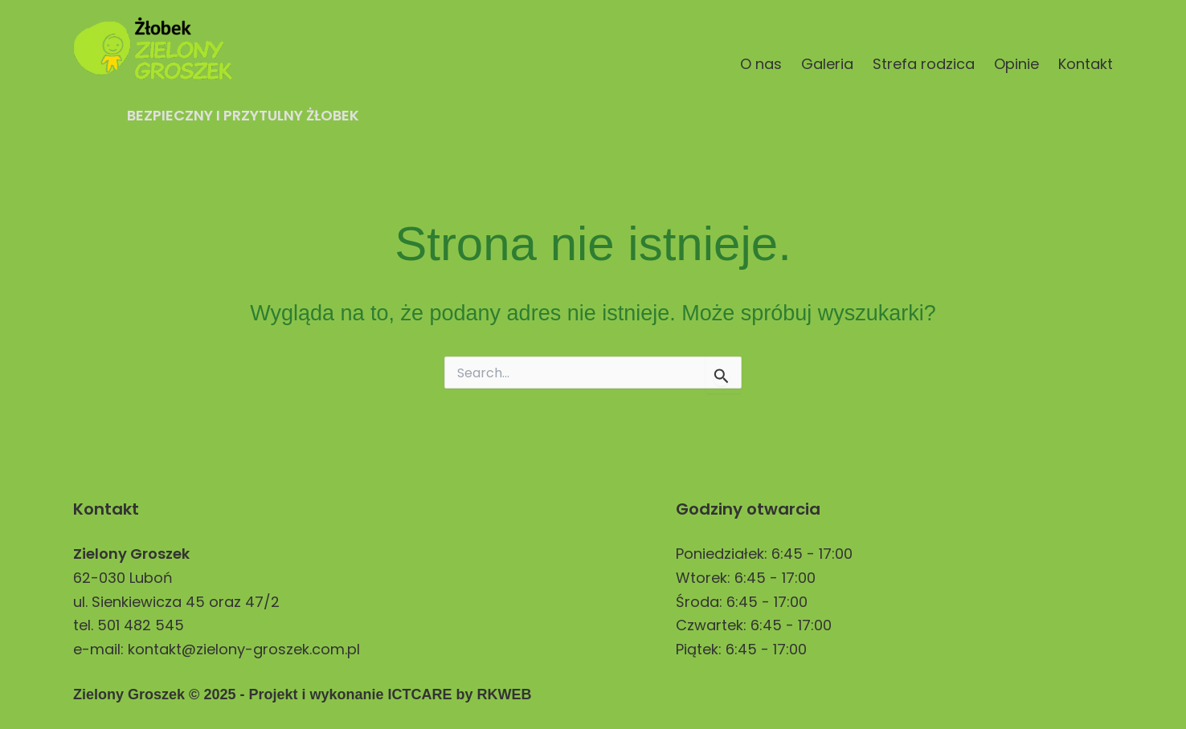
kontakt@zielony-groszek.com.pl (244, 649)
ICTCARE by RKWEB (459, 694)
